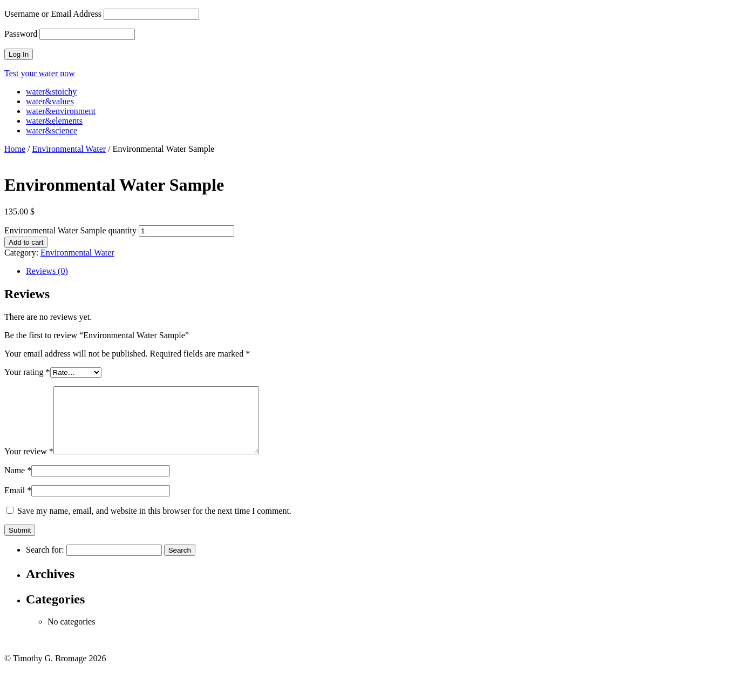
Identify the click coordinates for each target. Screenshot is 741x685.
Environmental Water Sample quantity (70, 230)
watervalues (50, 101)
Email (17, 503)
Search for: (45, 562)
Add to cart (26, 242)
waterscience (51, 130)
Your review (28, 464)
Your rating (27, 372)
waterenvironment (61, 111)
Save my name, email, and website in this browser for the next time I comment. (154, 523)
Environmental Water (69, 148)
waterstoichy (51, 91)
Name (17, 483)
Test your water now (39, 73)
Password (20, 33)
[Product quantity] (186, 231)
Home (14, 148)
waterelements (54, 120)
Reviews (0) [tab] (47, 271)
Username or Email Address (52, 13)
